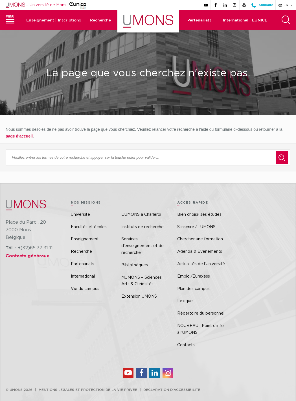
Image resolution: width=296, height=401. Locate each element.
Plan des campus (193, 288)
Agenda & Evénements (199, 251)
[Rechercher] (286, 20)
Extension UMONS (139, 296)
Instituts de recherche (142, 227)
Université (80, 214)
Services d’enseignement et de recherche (142, 245)
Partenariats (199, 20)
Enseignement (85, 239)
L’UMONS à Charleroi (141, 214)
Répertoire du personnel (200, 313)
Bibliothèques (134, 265)
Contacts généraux (27, 255)
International (83, 276)
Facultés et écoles (89, 227)
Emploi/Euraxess (193, 276)
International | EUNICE (245, 20)
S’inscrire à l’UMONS (196, 227)
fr (286, 5)
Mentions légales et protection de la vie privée (88, 389)
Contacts (186, 345)
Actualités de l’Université (201, 263)
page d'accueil (19, 136)
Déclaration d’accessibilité (171, 389)
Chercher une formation (200, 239)
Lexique (185, 300)
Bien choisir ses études (199, 214)
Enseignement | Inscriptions (53, 20)
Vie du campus (85, 288)
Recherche (100, 20)
